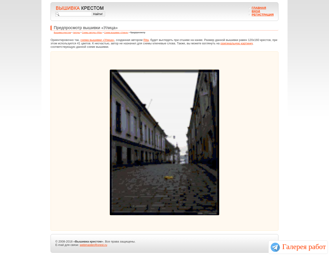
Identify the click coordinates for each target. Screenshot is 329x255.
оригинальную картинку (236, 43)
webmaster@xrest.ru (93, 245)
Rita (146, 40)
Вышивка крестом (62, 32)
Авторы (76, 32)
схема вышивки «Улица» (97, 40)
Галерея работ (304, 246)
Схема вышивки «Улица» (116, 32)
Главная (259, 8)
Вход (256, 11)
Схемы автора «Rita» (92, 32)
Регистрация (263, 14)
